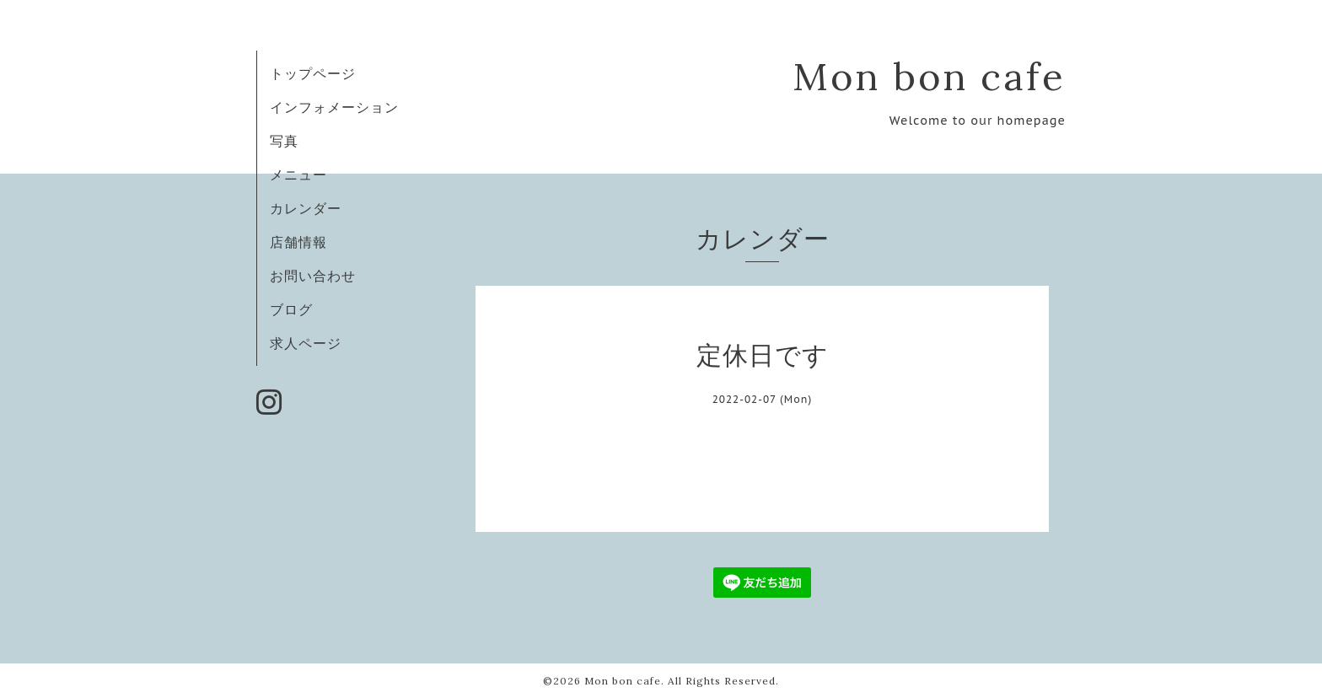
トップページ (313, 73)
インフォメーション (334, 107)
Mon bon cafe (929, 76)
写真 (284, 140)
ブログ (291, 309)
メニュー (298, 174)
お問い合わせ (313, 275)
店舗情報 (298, 242)
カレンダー (305, 208)
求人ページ (305, 343)
